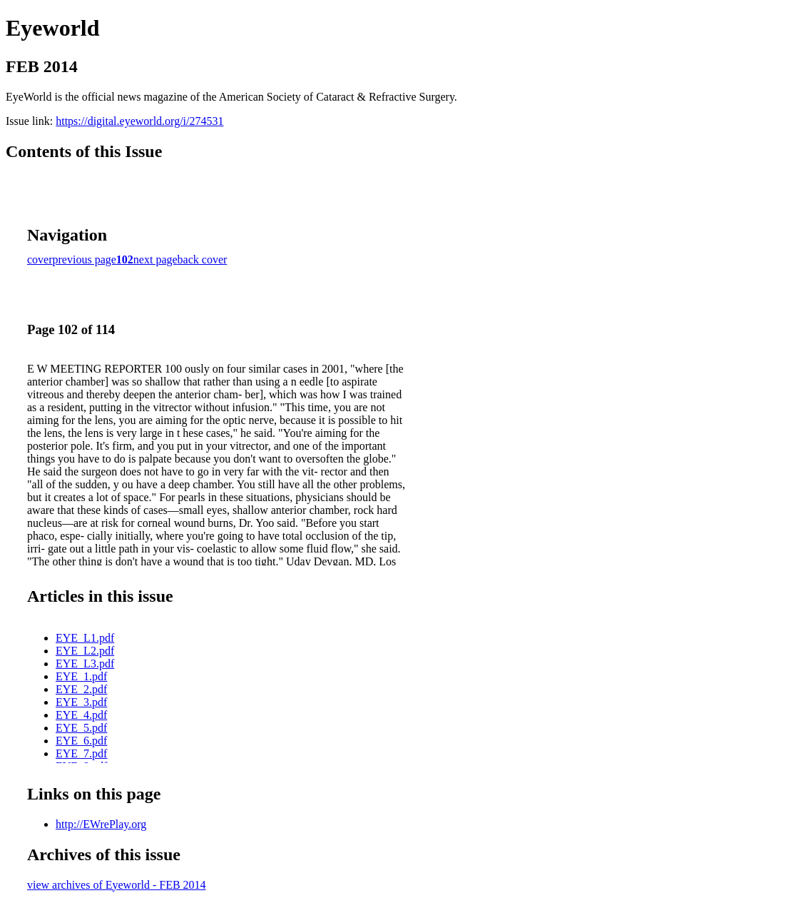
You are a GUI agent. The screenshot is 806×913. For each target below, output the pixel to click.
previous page (84, 259)
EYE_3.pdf (81, 702)
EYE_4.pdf (81, 715)
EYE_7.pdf (81, 753)
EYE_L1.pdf (85, 638)
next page (155, 259)
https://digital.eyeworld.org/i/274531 (139, 121)
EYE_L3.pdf (85, 663)
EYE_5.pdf (81, 728)
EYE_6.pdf (81, 741)
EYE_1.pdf (81, 676)
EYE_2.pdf (81, 689)
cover (40, 259)
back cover (203, 259)
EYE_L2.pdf (85, 651)
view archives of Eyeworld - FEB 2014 (116, 885)
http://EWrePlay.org (101, 824)
